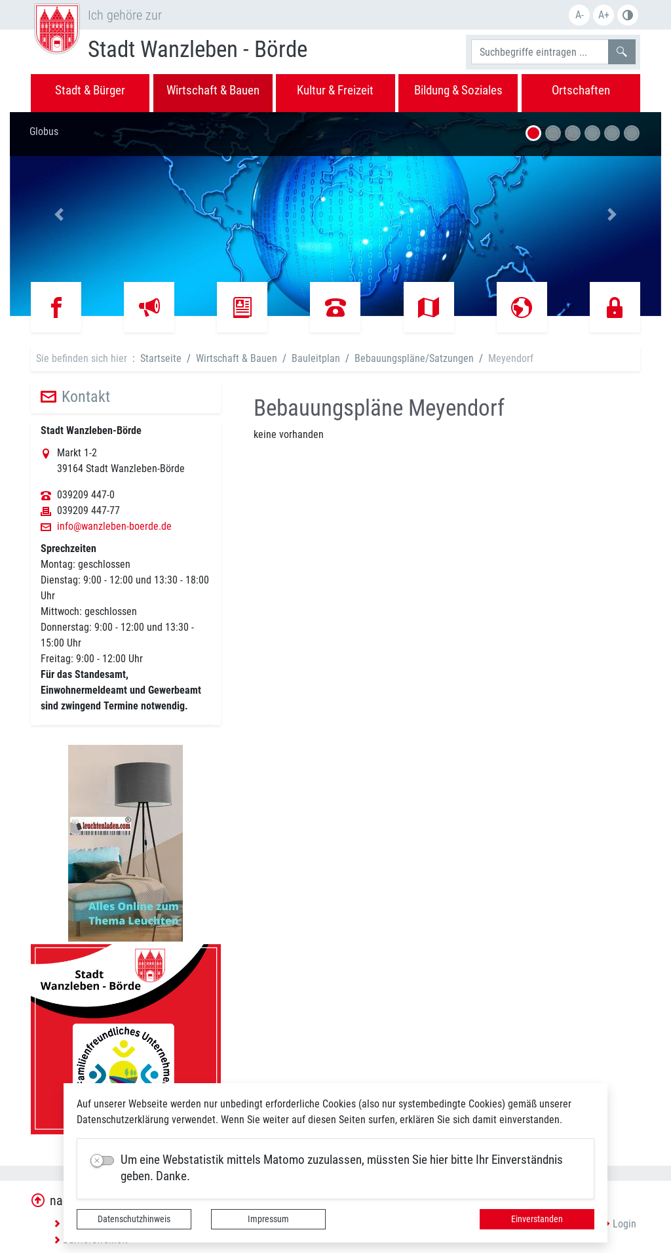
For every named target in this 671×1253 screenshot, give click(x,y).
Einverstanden (537, 1219)
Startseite (161, 358)
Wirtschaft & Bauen (236, 358)
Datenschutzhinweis (134, 1219)
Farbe (627, 15)
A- (579, 15)
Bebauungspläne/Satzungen (414, 358)
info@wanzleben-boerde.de (114, 526)
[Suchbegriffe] (540, 51)
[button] (58, 214)
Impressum (268, 1219)
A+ (603, 15)
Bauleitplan (316, 358)
